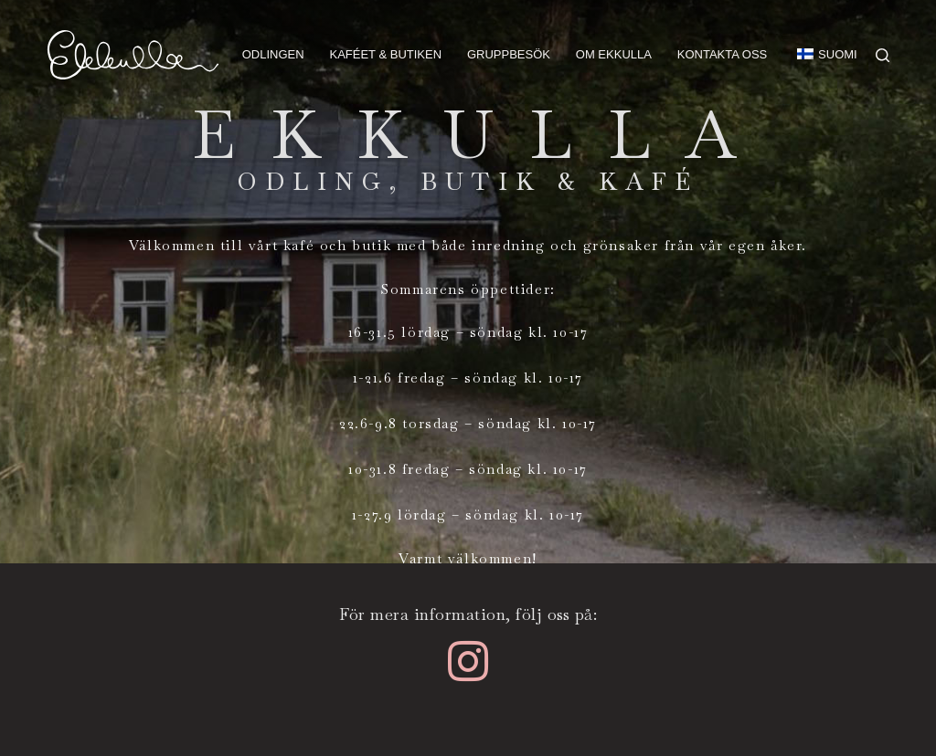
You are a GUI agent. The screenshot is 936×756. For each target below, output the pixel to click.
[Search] (882, 55)
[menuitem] (819, 55)
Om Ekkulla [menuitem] (614, 54)
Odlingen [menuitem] (273, 54)
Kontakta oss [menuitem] (722, 54)
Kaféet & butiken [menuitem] (385, 54)
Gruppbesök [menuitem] (508, 54)
